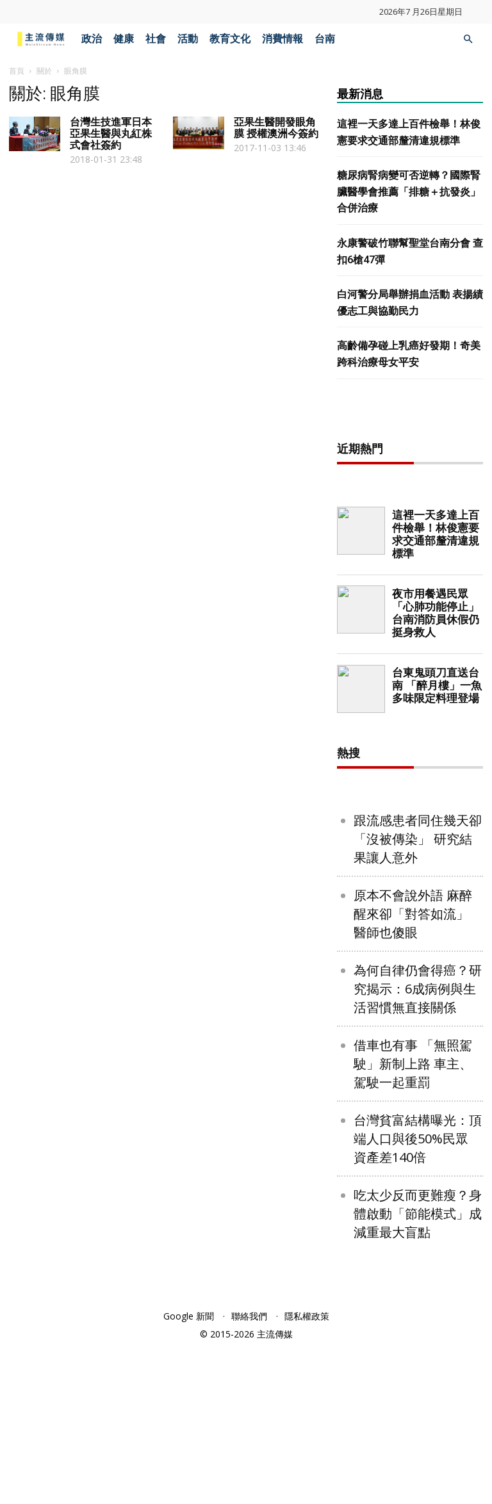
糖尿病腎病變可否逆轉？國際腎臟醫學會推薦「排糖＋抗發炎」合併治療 (408, 191)
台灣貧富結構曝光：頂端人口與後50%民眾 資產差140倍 (418, 1295)
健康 (123, 38)
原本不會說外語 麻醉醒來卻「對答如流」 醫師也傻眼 (413, 1070)
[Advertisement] (414, 492)
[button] (467, 39)
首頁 (16, 70)
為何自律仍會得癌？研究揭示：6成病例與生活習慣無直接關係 (418, 1145)
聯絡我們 (249, 1473)
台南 (325, 38)
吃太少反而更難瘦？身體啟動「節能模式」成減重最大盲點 (418, 1370)
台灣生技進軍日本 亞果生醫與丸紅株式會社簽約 (111, 133)
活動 (187, 38)
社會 (155, 38)
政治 (91, 38)
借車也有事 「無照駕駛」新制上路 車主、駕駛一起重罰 (413, 1220)
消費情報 (282, 38)
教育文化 (229, 38)
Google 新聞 (188, 1473)
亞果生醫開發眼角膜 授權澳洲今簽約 (276, 128)
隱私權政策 (306, 1473)
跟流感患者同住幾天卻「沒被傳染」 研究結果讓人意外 (418, 996)
